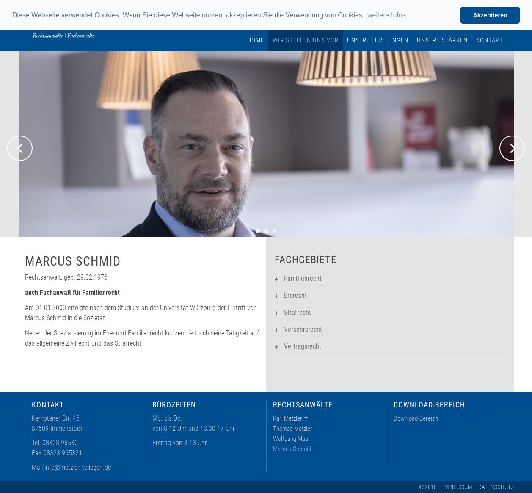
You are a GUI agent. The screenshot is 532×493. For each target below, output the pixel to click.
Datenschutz (496, 487)
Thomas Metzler (292, 428)
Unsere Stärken (442, 40)
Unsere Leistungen (377, 40)
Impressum (457, 487)
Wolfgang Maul (291, 439)
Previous (20, 148)
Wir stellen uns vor (306, 40)
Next (512, 148)
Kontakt (489, 40)
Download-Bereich (416, 418)
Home (255, 40)
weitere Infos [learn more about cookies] (386, 15)
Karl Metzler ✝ (291, 418)
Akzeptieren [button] (490, 15)
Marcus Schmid (292, 449)
